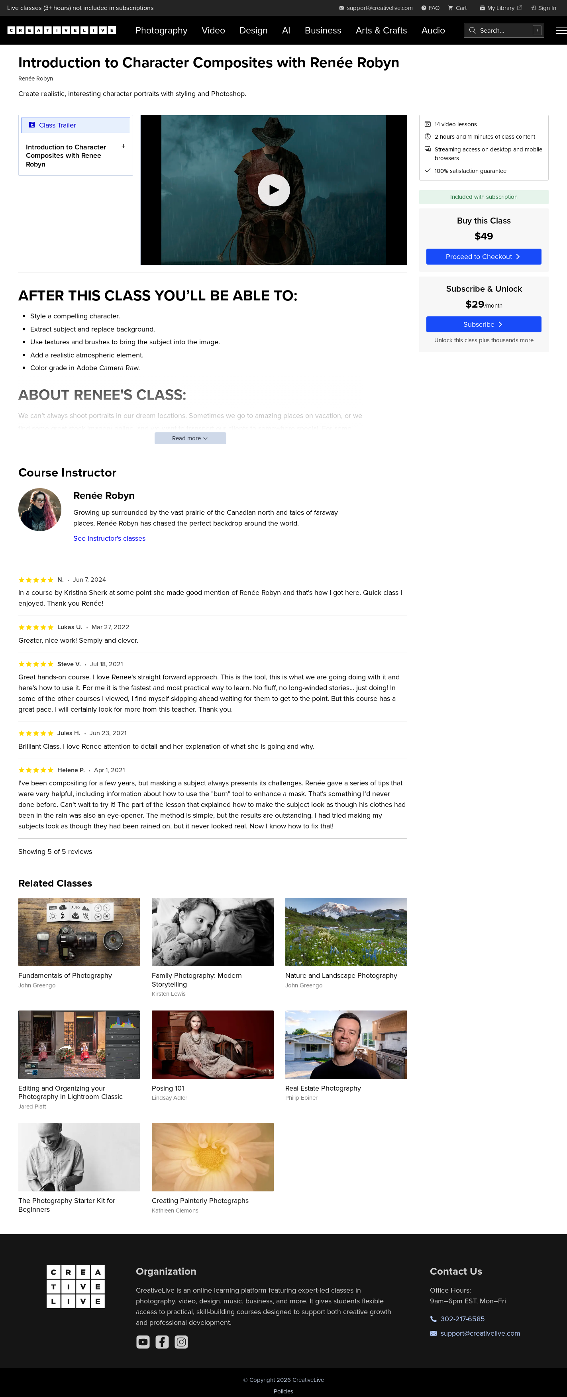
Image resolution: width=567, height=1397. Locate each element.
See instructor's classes (109, 538)
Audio (433, 30)
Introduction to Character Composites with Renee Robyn (66, 155)
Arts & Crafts (381, 30)
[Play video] (274, 190)
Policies (283, 1391)
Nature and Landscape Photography (341, 975)
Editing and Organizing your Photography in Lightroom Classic (70, 1092)
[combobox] (504, 30)
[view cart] (459, 7)
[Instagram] (181, 1342)
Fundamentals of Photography (65, 975)
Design (253, 30)
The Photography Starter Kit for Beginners (66, 1204)
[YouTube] (143, 1342)
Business (323, 30)
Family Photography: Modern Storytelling (197, 979)
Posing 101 (168, 1088)
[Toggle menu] (561, 30)
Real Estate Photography (323, 1088)
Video (213, 30)
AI (286, 30)
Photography (161, 30)
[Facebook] (162, 1342)
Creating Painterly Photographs (200, 1200)
